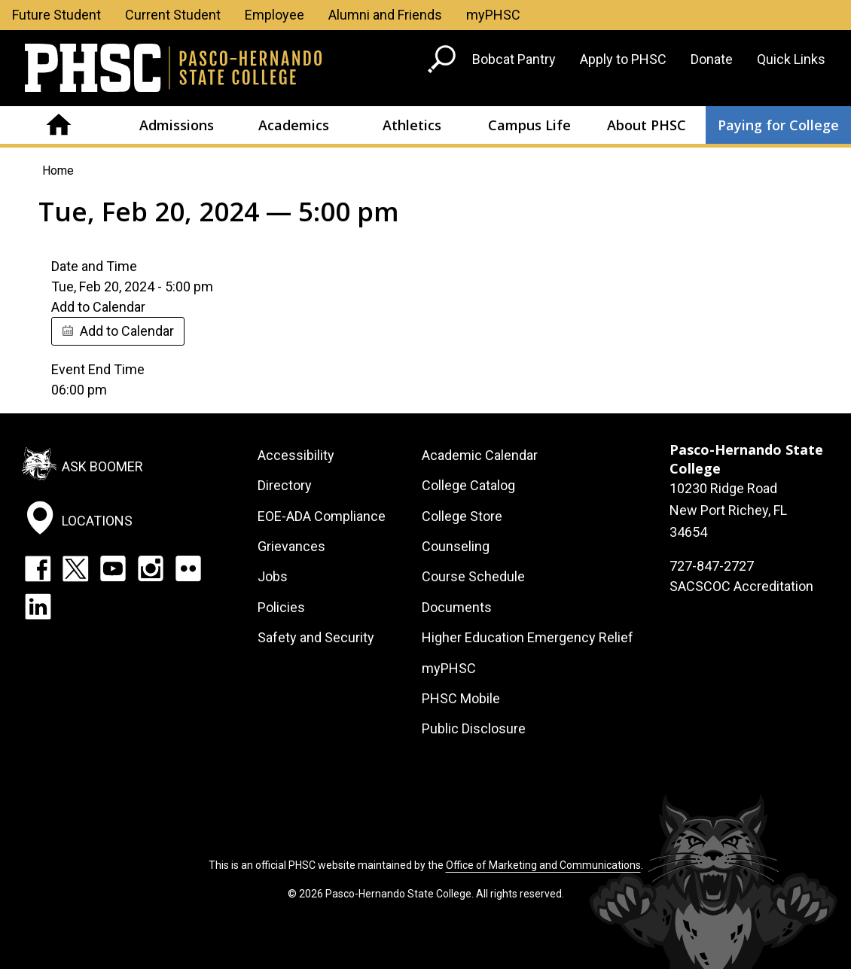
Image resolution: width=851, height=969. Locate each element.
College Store (462, 516)
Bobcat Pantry (514, 59)
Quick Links (791, 59)
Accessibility (296, 455)
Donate (712, 59)
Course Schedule (473, 576)
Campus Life (529, 125)
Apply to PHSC (623, 59)
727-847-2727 (712, 566)
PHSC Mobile (461, 698)
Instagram (150, 568)
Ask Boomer (102, 466)
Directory (285, 485)
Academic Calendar (480, 455)
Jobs (273, 576)
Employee (274, 15)
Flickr (188, 568)
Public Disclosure (474, 728)
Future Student (56, 15)
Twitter (75, 568)
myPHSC (493, 15)
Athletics (412, 125)
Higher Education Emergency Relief (527, 637)
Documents (457, 607)
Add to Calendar (127, 331)
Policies (281, 607)
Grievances (291, 546)
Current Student (173, 15)
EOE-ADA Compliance (322, 516)
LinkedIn (37, 606)
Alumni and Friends (385, 15)
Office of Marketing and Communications (543, 865)
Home (58, 125)
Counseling (456, 546)
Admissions (176, 125)
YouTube (113, 568)
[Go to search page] (443, 62)
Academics (293, 125)
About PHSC (646, 125)
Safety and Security (316, 637)
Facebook (37, 568)
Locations (97, 521)
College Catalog (468, 485)
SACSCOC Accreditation (741, 586)
